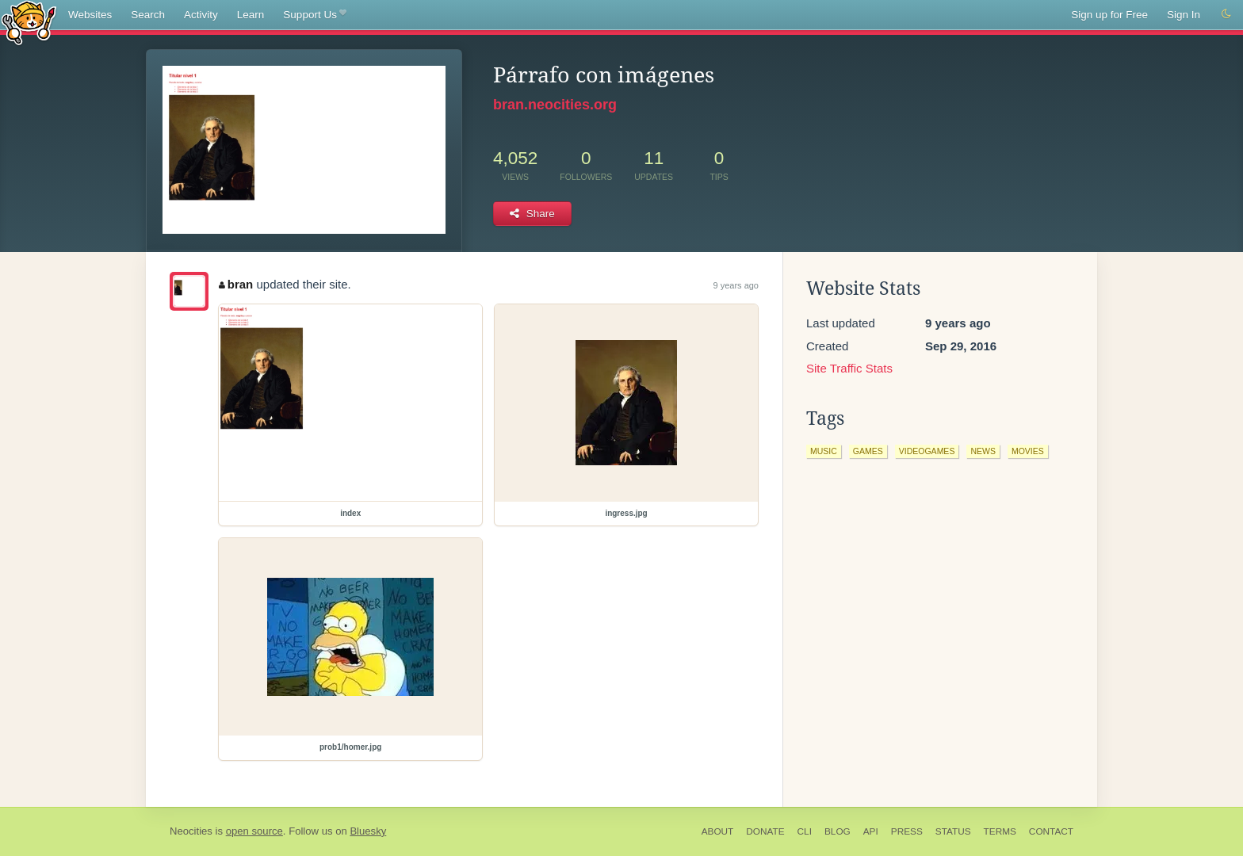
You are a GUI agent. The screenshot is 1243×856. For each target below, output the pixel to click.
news (983, 451)
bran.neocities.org (555, 105)
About (718, 831)
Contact (1051, 831)
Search (148, 15)
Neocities (191, 831)
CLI (804, 831)
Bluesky (368, 831)
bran (236, 284)
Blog (837, 831)
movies (1028, 451)
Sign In (1183, 15)
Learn (251, 15)
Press (907, 831)
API (870, 831)
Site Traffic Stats (849, 368)
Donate (765, 831)
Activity (201, 15)
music (823, 451)
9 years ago (736, 285)
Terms (1000, 831)
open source (254, 831)
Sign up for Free (1109, 15)
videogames (927, 451)
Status (953, 831)
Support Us (314, 15)
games (868, 451)
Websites (90, 15)
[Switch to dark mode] (1226, 14)
